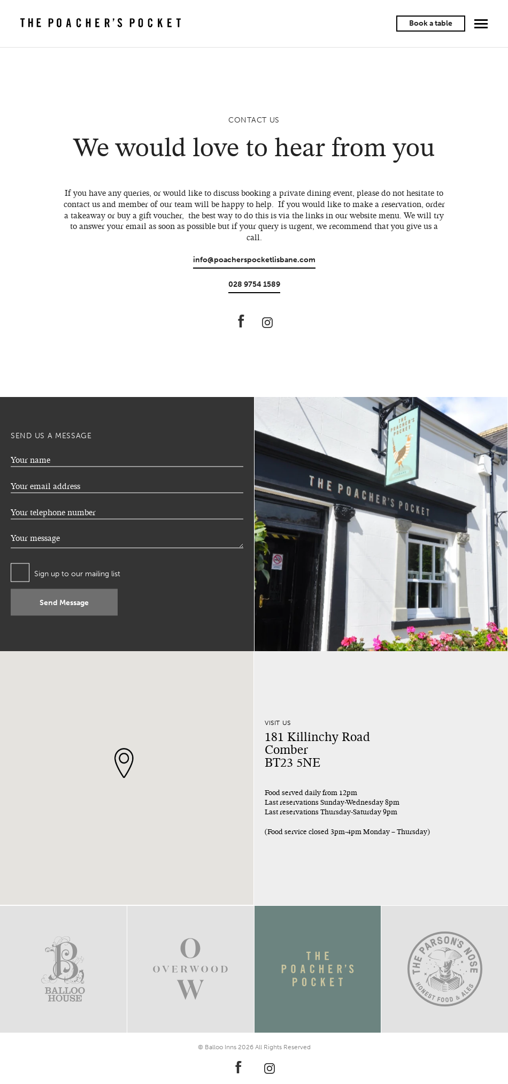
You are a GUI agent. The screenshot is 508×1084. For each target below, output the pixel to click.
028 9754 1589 (254, 284)
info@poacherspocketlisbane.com (254, 259)
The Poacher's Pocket (100, 23)
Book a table (430, 23)
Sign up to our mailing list (77, 574)
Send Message (64, 602)
